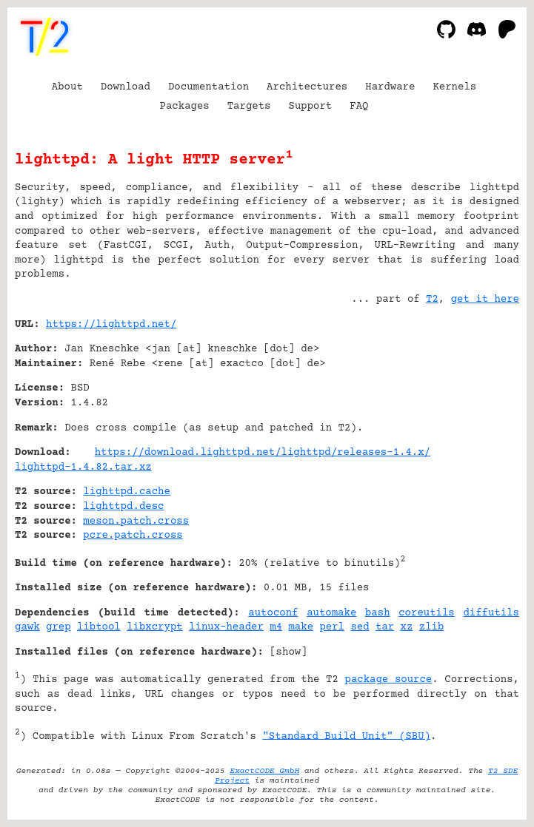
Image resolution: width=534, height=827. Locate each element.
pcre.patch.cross (132, 535)
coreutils (426, 613)
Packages (185, 106)
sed (359, 627)
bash (377, 613)
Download (125, 87)
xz (407, 627)
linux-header (226, 627)
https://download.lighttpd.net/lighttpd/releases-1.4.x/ (262, 453)
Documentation (208, 87)
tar (385, 627)
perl (331, 627)
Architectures (307, 87)
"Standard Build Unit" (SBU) (346, 736)
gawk (27, 627)
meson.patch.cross (136, 521)
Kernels (454, 87)
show (288, 652)
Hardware (390, 87)
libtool (99, 627)
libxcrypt (155, 627)
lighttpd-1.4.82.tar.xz (83, 467)
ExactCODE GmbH (264, 771)
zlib (431, 627)
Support (310, 106)
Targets (249, 106)
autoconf (273, 613)
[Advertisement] (474, 414)
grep (58, 627)
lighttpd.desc (123, 507)
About (67, 87)
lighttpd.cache (126, 492)
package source (389, 680)
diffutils (491, 613)
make (300, 627)
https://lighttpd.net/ (111, 325)
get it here (485, 300)
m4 (276, 627)
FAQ (359, 106)
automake (331, 613)
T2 (432, 300)
